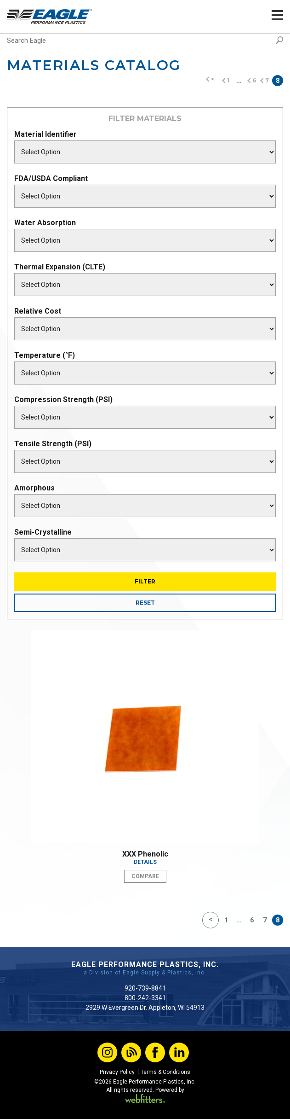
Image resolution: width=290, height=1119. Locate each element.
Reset (145, 602)
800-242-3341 (145, 998)
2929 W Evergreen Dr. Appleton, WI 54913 (145, 1007)
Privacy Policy (117, 1072)
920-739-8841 (145, 988)
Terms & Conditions (165, 1072)
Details (145, 862)
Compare (145, 876)
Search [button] (279, 40)
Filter (145, 581)
